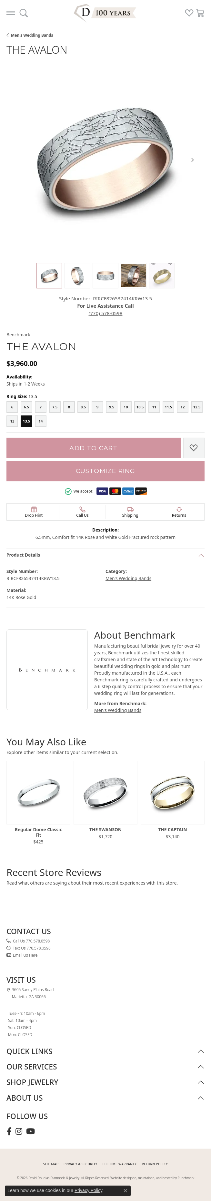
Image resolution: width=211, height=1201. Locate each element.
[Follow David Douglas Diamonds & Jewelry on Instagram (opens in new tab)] (19, 1131)
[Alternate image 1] (49, 275)
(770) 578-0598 (106, 313)
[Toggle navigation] (10, 13)
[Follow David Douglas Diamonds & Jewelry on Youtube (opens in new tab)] (30, 1131)
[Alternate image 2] (77, 275)
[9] (97, 407)
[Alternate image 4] (133, 275)
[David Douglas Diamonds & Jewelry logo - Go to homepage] (105, 13)
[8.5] (83, 407)
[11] (154, 407)
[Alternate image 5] (162, 275)
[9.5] (111, 407)
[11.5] (168, 407)
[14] (40, 421)
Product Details (23, 555)
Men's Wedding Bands (32, 35)
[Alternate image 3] (105, 275)
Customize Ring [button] (106, 471)
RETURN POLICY (155, 1164)
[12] (182, 407)
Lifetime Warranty (120, 1164)
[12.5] (197, 407)
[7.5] (55, 407)
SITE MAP (50, 1164)
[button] (24, 12)
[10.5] (140, 407)
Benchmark (18, 334)
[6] (12, 407)
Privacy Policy (88, 1190)
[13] (12, 421)
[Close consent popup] (125, 1191)
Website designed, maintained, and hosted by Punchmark (152, 1178)
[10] (126, 407)
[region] (105, 159)
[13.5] (26, 421)
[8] (69, 407)
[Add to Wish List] (194, 448)
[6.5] (26, 407)
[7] (40, 407)
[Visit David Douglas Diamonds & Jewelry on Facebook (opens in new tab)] (9, 1131)
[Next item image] (192, 159)
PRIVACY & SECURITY (80, 1164)
